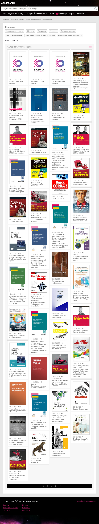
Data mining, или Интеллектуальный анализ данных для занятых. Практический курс (80, 84)
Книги (4, 14)
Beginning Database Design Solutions (80, 331)
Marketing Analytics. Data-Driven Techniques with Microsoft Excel (59, 418)
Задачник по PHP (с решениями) (59, 316)
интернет (53, 31)
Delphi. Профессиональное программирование (38, 386)
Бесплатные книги (41, 14)
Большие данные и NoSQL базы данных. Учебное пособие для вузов (17, 258)
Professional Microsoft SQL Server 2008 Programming (17, 151)
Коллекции (63, 14)
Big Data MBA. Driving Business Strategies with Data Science (17, 442)
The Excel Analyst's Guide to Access (80, 440)
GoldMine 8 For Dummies (78, 118)
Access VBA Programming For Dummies (37, 184)
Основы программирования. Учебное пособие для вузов (81, 257)
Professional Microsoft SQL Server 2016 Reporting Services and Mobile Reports (60, 382)
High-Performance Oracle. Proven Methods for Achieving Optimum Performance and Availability (38, 301)
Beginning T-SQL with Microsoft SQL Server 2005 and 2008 (81, 151)
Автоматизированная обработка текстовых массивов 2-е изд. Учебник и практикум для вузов (17, 299)
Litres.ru (25, 505)
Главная (6, 19)
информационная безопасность (70, 35)
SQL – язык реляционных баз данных (58, 117)
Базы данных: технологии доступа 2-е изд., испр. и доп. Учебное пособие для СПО (81, 297)
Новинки (6, 505)
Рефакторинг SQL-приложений (59, 454)
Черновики (80, 14)
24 (56, 486)
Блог (52, 14)
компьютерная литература (29, 19)
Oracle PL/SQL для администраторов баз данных (59, 347)
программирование (68, 31)
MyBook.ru (26, 510)
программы (42, 31)
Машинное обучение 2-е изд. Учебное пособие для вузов (17, 190)
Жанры (29, 14)
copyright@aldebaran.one (86, 501)
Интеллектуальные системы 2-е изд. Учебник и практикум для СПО (39, 425)
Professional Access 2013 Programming (80, 184)
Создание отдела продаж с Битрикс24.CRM (16, 117)
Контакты (6, 510)
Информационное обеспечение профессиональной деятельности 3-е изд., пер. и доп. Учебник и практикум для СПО (39, 262)
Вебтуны (21, 14)
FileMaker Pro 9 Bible (38, 152)
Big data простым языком (16, 82)
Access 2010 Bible (16, 222)
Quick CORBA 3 (58, 199)
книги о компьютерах (14, 35)
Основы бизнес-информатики (58, 282)
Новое (28, 47)
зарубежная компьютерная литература (40, 35)
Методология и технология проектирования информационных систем (37, 119)
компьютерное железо (14, 31)
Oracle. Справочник (80, 409)
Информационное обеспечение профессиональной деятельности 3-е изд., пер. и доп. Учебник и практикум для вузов (39, 346)
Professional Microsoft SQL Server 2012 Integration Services (39, 218)
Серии (71, 14)
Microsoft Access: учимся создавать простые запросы (80, 219)
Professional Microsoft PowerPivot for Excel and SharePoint (17, 476)
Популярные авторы (10, 508)
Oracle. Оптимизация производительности (17, 410)
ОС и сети (30, 31)
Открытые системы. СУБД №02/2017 (17, 336)
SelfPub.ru (26, 508)
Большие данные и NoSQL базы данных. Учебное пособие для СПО (17, 374)
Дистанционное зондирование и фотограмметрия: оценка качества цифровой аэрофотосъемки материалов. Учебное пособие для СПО (60, 241)
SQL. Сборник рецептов (36, 461)
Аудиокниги (12, 14)
